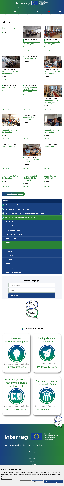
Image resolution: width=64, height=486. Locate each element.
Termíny (32, 458)
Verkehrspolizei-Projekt (13, 230)
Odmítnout (37, 482)
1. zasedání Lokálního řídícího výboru (10, 177)
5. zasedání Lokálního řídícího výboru (10, 131)
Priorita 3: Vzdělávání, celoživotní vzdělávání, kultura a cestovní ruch (26, 213)
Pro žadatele (32, 464)
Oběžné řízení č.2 (8, 147)
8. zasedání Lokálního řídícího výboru (10, 72)
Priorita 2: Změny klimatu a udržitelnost (17, 209)
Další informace (6, 479)
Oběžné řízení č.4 (29, 58)
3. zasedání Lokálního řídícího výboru (52, 131)
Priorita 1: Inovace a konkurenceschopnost (18, 205)
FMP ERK (8, 264)
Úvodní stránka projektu (15, 194)
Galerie (10, 255)
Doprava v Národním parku (14, 234)
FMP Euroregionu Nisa (12, 268)
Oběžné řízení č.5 (8, 29)
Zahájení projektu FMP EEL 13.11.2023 (52, 177)
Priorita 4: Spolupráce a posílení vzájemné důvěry (20, 217)
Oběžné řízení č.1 (50, 147)
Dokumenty (11, 251)
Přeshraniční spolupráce (13, 272)
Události (10, 247)
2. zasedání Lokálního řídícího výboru (31, 160)
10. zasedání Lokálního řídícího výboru (31, 43)
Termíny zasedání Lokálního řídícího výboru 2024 (30, 178)
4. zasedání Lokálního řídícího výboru (31, 118)
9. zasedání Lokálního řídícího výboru (52, 43)
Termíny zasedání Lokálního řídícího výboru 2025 (30, 90)
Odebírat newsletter (26, 11)
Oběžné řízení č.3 (8, 88)
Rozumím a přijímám (53, 482)
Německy (49, 11)
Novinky (32, 455)
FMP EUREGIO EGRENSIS (12, 238)
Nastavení (25, 482)
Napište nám (38, 11)
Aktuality (32, 452)
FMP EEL (8, 243)
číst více (5, 50)
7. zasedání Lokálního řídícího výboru (52, 72)
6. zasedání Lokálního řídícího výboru (52, 102)
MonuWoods (9, 226)
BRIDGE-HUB (9, 222)
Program (32, 461)
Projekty (5, 201)
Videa (10, 259)
